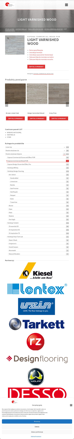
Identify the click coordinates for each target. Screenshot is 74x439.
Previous (6, 104)
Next (67, 104)
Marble (12, 185)
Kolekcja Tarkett (13, 223)
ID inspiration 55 (14, 230)
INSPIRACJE (11, 135)
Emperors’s (12, 243)
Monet (11, 206)
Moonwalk (12, 250)
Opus (10, 209)
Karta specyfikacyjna (36, 50)
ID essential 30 (13, 226)
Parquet (12, 195)
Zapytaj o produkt (36, 67)
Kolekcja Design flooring (16, 171)
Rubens (11, 216)
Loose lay (9, 147)
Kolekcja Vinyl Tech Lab (15, 237)
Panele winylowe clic (12, 150)
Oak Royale (14, 192)
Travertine (13, 202)
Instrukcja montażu (35, 52)
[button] (71, 405)
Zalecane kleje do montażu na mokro (41, 57)
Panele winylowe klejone (14, 154)
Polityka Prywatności (36, 436)
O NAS (9, 137)
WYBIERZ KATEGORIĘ (14, 132)
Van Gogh (12, 219)
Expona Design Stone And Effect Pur (19, 164)
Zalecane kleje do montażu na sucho (41, 59)
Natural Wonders (14, 254)
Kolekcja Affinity (13, 168)
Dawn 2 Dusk (13, 240)
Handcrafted (14, 178)
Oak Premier (14, 188)
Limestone (13, 181)
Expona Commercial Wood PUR (43, 73)
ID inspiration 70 (14, 233)
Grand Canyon (13, 247)
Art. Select (12, 175)
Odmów (37, 427)
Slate (12, 199)
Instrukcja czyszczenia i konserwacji (41, 55)
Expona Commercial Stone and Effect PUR (21, 157)
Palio (10, 212)
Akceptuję (37, 421)
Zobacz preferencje (37, 432)
